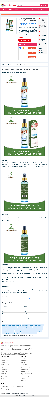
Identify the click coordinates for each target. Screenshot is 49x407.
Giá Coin (27, 393)
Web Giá (23, 393)
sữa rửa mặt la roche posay (23, 327)
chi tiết (20, 64)
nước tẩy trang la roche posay (8, 331)
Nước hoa (28, 9)
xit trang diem (39, 331)
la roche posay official (19, 331)
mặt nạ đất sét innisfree (18, 329)
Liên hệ (15, 1)
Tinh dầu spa (23, 380)
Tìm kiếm (44, 5)
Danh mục (7, 1)
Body (21, 9)
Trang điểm (15, 9)
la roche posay (25, 325)
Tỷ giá (8, 393)
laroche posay (41, 325)
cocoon (3, 327)
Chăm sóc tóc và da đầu (25, 367)
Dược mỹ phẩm (24, 364)
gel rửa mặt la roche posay (11, 327)
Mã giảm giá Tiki (4, 373)
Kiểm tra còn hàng (25, 40)
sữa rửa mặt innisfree (16, 325)
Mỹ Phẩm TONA (30, 395)
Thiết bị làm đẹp (24, 374)
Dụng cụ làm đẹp (35, 9)
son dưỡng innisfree (29, 331)
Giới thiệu (11, 1)
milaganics (36, 329)
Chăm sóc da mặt (8, 11)
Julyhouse (23, 23)
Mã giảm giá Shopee (5, 376)
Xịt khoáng (14, 11)
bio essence (34, 333)
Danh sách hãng (4, 367)
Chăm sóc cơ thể (24, 362)
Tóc (24, 9)
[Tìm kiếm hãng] (28, 5)
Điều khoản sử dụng (5, 362)
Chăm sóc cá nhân (24, 369)
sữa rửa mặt (4, 325)
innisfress (31, 325)
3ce (34, 331)
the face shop (39, 327)
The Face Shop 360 (14, 393)
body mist (18, 333)
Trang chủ (3, 1)
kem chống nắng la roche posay (8, 333)
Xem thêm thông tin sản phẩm (24, 298)
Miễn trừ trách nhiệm (5, 364)
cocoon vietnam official (28, 329)
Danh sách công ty (4, 369)
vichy (31, 327)
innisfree (35, 325)
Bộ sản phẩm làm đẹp (25, 376)
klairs (8, 329)
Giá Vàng (20, 393)
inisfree (9, 325)
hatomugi (4, 329)
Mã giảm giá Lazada (5, 374)
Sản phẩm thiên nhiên (25, 366)
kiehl (11, 329)
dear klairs (28, 333)
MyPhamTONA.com (23, 395)
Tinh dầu (42, 9)
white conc (23, 333)
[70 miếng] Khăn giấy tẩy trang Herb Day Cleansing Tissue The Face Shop (19, 335)
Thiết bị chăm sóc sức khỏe (26, 373)
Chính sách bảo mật (5, 360)
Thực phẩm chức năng (25, 371)
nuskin (41, 329)
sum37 (34, 327)
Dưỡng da (10, 9)
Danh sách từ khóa (4, 371)
